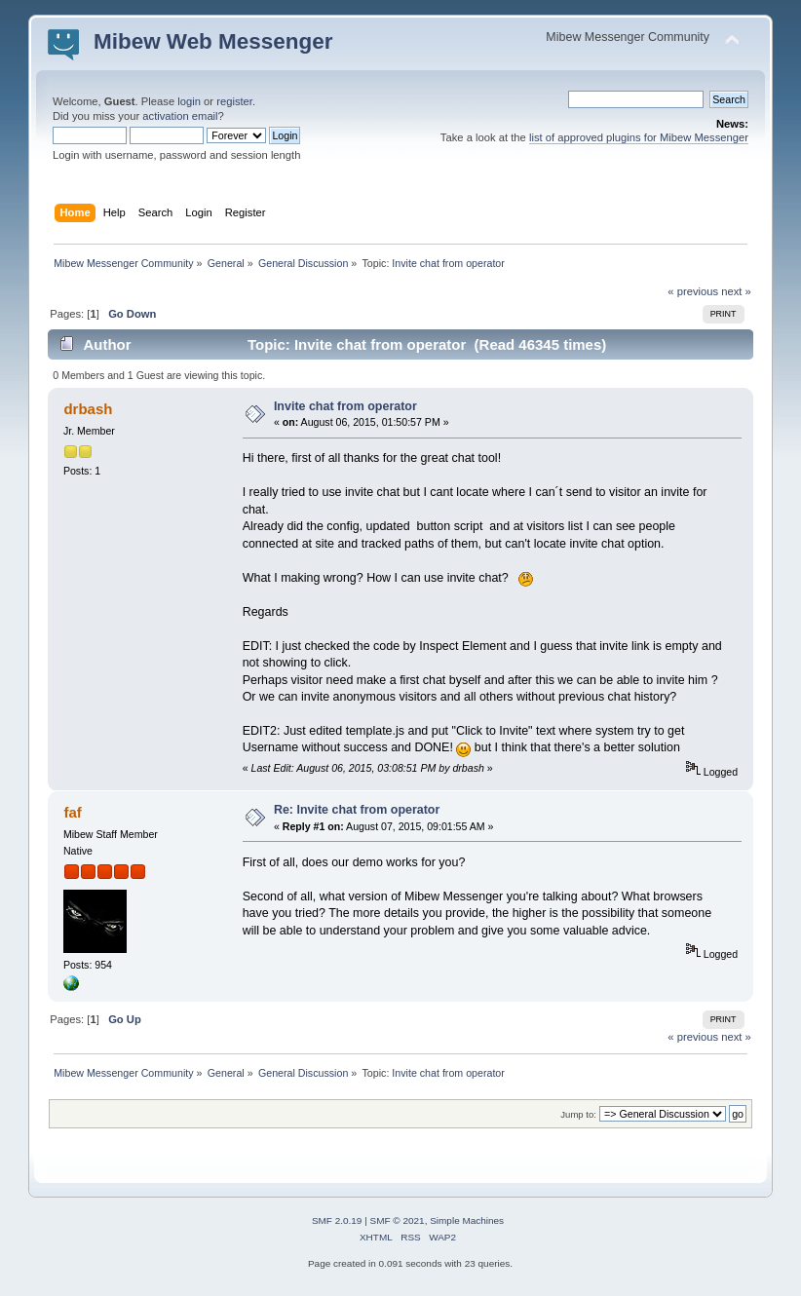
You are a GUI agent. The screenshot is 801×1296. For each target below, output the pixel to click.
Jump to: (578, 1114)
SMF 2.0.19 (337, 1220)
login (189, 101)
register (234, 101)
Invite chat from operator (345, 406)
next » (736, 291)
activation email (179, 116)
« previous (693, 291)
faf (72, 812)
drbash (87, 408)
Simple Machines (467, 1220)
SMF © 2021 (397, 1220)
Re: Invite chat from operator (356, 810)
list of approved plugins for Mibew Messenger (638, 137)
